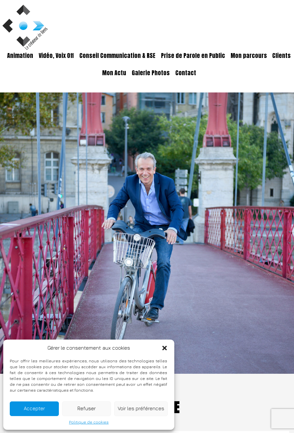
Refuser (86, 408)
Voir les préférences (141, 408)
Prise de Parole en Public (193, 55)
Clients (281, 55)
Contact (185, 73)
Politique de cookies (89, 422)
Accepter (34, 408)
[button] (164, 348)
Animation (20, 55)
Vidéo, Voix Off (56, 55)
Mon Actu (114, 73)
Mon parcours (249, 55)
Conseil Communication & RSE (117, 55)
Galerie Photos (151, 73)
